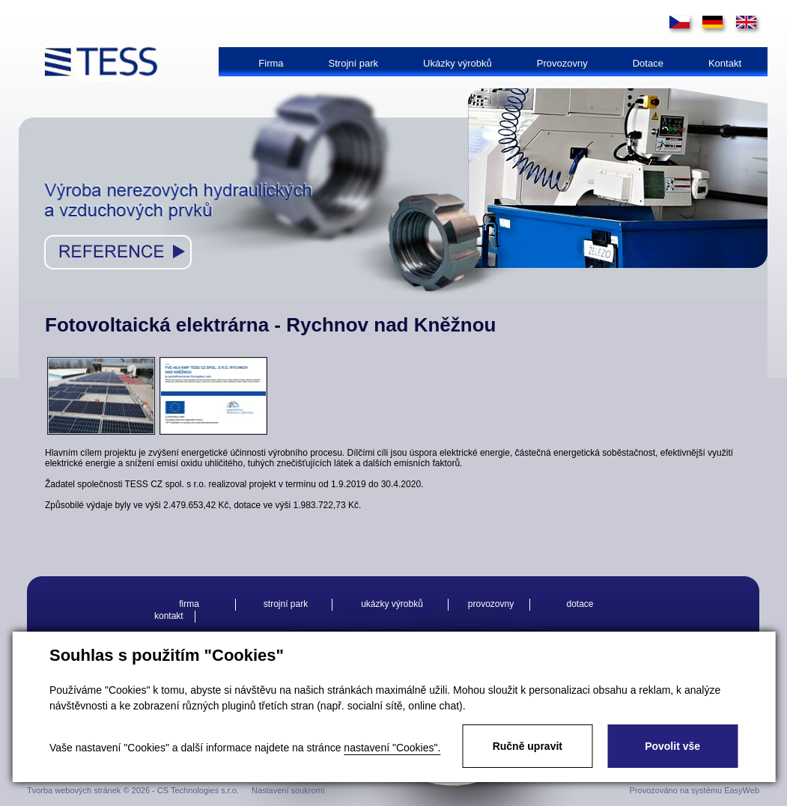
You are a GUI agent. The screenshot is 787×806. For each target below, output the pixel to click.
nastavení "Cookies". (392, 748)
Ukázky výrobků (457, 63)
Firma (270, 63)
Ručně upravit (527, 746)
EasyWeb (741, 790)
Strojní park (353, 63)
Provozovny (562, 63)
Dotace (648, 63)
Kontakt (724, 63)
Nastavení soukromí (288, 790)
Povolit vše (672, 746)
